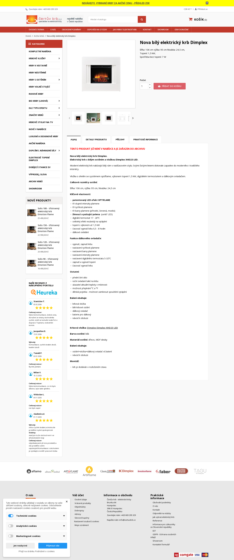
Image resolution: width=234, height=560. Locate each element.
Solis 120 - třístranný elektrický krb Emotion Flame (49, 245)
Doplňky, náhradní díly (42, 150)
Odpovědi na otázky (97, 29)
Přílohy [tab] (120, 139)
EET (154, 530)
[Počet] (144, 86)
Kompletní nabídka (40, 51)
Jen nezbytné (20, 545)
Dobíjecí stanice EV (39, 167)
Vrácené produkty (82, 503)
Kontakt (147, 29)
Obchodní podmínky (71, 29)
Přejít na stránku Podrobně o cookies (37, 551)
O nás (53, 29)
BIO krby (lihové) (38, 100)
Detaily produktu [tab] (96, 139)
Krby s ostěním (37, 79)
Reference (157, 520)
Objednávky (80, 506)
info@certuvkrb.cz (127, 520)
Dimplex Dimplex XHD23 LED (102, 327)
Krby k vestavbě (38, 65)
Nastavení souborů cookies (86, 521)
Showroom (163, 29)
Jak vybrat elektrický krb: (125, 29)
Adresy (77, 514)
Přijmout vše (52, 545)
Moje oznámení (81, 525)
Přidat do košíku (169, 86)
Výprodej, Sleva (38, 174)
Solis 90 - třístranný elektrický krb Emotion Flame (48, 261)
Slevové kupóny (81, 517)
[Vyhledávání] (117, 19)
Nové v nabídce (37, 129)
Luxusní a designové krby (43, 136)
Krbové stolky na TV (41, 122)
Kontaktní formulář (161, 544)
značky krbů (36, 115)
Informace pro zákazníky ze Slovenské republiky (162, 526)
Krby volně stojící (39, 86)
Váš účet (78, 495)
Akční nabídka (37, 143)
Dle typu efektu (38, 108)
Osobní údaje (80, 499)
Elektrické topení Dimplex (39, 159)
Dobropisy (79, 510)
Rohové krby (36, 93)
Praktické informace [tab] (145, 139)
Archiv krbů (36, 181)
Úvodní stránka (36, 29)
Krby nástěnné (37, 72)
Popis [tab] (74, 139)
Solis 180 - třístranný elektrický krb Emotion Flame (49, 211)
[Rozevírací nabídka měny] (188, 9)
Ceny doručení (181, 29)
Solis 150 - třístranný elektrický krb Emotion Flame (49, 228)
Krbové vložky (37, 58)
